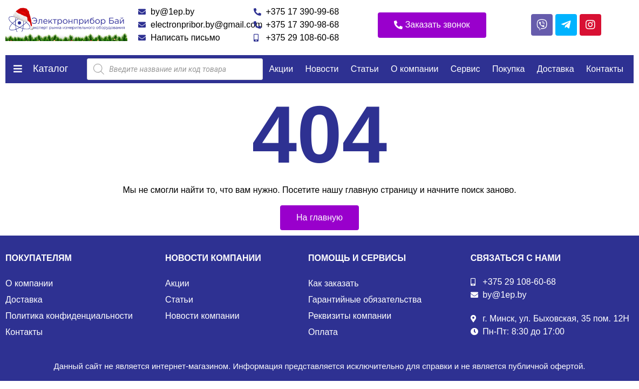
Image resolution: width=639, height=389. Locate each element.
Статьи (365, 68)
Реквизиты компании (349, 315)
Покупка (508, 68)
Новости (322, 68)
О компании (414, 68)
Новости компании (202, 315)
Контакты (604, 68)
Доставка (555, 68)
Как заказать (333, 283)
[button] (432, 25)
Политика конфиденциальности (69, 315)
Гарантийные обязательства (365, 299)
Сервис (465, 68)
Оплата (323, 332)
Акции (281, 68)
